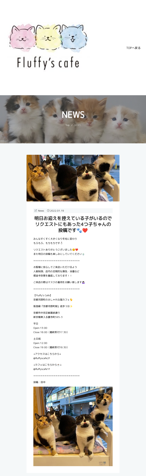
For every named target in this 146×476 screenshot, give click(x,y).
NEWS (77, 125)
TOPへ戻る (133, 48)
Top (67, 125)
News (41, 210)
